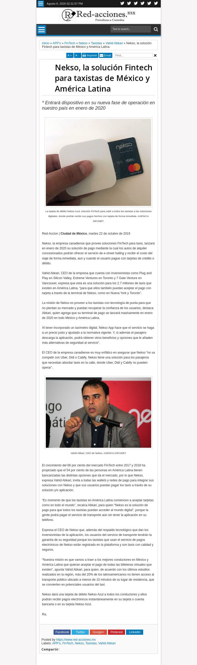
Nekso (79, 643)
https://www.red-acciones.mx (76, 639)
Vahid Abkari (107, 643)
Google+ (136, 4)
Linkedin (142, 4)
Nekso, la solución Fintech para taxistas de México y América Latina (103, 78)
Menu (41, 4)
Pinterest (156, 4)
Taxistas (91, 643)
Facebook (129, 4)
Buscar (155, 29)
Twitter (122, 4)
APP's (56, 643)
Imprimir (92, 55)
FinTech (67, 643)
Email (107, 55)
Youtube (149, 4)
